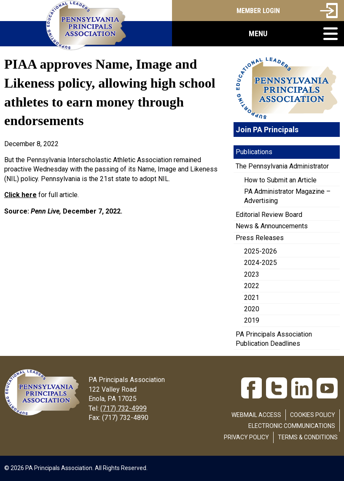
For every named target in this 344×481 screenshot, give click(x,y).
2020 (251, 309)
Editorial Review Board (269, 215)
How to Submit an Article (280, 180)
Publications (254, 152)
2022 (251, 286)
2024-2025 (260, 263)
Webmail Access (256, 415)
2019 (251, 320)
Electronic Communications (291, 425)
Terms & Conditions (308, 437)
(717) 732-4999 (123, 408)
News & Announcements (272, 226)
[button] (258, 33)
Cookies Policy (312, 415)
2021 (251, 298)
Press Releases (260, 238)
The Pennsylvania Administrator (282, 166)
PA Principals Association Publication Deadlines (274, 338)
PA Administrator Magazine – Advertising (287, 196)
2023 (251, 274)
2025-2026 (260, 251)
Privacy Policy (246, 437)
